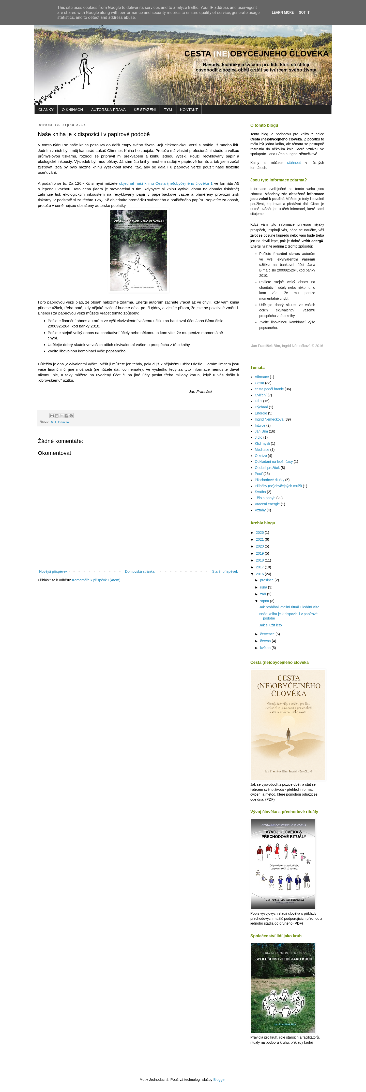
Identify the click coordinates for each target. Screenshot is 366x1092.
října (264, 587)
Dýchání (261, 407)
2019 (260, 553)
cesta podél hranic (269, 389)
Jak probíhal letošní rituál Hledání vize (289, 607)
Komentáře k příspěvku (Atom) (96, 580)
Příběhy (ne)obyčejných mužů (278, 486)
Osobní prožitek (267, 468)
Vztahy (260, 510)
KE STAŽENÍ (145, 109)
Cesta (259, 383)
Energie (261, 413)
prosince (267, 580)
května (265, 648)
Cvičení (261, 395)
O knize (63, 422)
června (266, 641)
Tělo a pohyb (265, 498)
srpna (265, 601)
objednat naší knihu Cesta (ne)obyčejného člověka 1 (165, 183)
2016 (260, 574)
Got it (304, 12)
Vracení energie (267, 504)
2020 (260, 546)
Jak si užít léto (270, 625)
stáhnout (294, 163)
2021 (260, 539)
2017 (260, 567)
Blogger (219, 1079)
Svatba (260, 492)
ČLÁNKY (46, 109)
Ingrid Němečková (269, 419)
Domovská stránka (140, 571)
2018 (260, 560)
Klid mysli (262, 443)
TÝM (168, 109)
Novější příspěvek (53, 571)
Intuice (260, 425)
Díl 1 (53, 422)
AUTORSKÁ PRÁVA (108, 109)
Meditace (262, 450)
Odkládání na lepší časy (274, 461)
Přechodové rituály (269, 480)
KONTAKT (189, 109)
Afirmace (262, 377)
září (263, 594)
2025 (260, 532)
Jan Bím (261, 431)
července (268, 634)
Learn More (283, 12)
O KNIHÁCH (72, 109)
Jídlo (259, 437)
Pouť (259, 474)
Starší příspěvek (225, 571)
